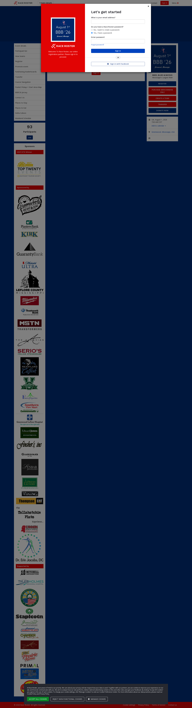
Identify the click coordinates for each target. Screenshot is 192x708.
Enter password (97, 37)
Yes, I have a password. (103, 33)
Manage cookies (97, 699)
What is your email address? (103, 17)
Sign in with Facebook (118, 64)
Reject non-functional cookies (67, 699)
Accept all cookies (38, 699)
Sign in (118, 51)
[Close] (148, 6)
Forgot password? (97, 45)
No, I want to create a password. (107, 30)
